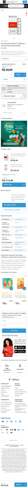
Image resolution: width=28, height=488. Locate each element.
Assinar (14, 79)
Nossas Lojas (4, 392)
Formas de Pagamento (6, 404)
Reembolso (3, 408)
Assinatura (17, 395)
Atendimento (5, 399)
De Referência (18, 247)
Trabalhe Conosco (5, 388)
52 (4, 303)
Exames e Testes (19, 389)
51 (17, 303)
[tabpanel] (14, 25)
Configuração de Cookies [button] (21, 412)
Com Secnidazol (19, 219)
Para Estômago (18, 234)
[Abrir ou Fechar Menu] (2, 6)
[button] (14, 25)
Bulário (2, 394)
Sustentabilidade (5, 396)
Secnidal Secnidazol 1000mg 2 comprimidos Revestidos (18, 155)
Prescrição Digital (19, 393)
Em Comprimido (19, 250)
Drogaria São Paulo (7, 66)
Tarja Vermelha (18, 227)
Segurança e (21, 400)
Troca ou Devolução (5, 410)
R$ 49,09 (14, 160)
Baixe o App (25, 2)
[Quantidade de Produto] (8, 75)
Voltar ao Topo (14, 440)
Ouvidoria (3, 390)
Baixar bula (14, 58)
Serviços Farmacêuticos (20, 391)
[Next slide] (26, 272)
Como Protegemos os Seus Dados (20, 409)
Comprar (20, 74)
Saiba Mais (9, 91)
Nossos (21, 384)
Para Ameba (18, 230)
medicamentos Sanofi (14, 205)
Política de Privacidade (20, 403)
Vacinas (17, 388)
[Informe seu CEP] (12, 113)
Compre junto (14, 184)
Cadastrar (14, 330)
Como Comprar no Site (6, 402)
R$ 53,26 (13, 158)
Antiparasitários (19, 237)
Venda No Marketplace (6, 386)
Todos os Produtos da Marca (14, 210)
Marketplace (4, 412)
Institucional (5, 383)
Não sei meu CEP (11, 108)
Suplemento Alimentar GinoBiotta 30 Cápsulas (17, 165)
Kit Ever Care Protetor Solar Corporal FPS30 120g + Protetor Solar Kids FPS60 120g (7, 296)
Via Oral (17, 222)
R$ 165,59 (15, 170)
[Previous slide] (23, 272)
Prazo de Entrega (5, 406)
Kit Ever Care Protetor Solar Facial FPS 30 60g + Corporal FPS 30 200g (20, 296)
